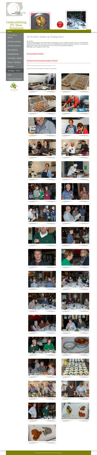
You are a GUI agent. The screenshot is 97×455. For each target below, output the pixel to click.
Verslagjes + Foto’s (14, 71)
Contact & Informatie (15, 79)
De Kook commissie (14, 41)
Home (10, 31)
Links (9, 75)
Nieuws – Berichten (14, 62)
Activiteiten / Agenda (15, 58)
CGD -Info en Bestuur (12, 36)
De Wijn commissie (14, 46)
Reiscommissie (13, 50)
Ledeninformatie (13, 54)
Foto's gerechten (58, 452)
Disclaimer (47, 452)
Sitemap (52, 452)
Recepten (11, 66)
